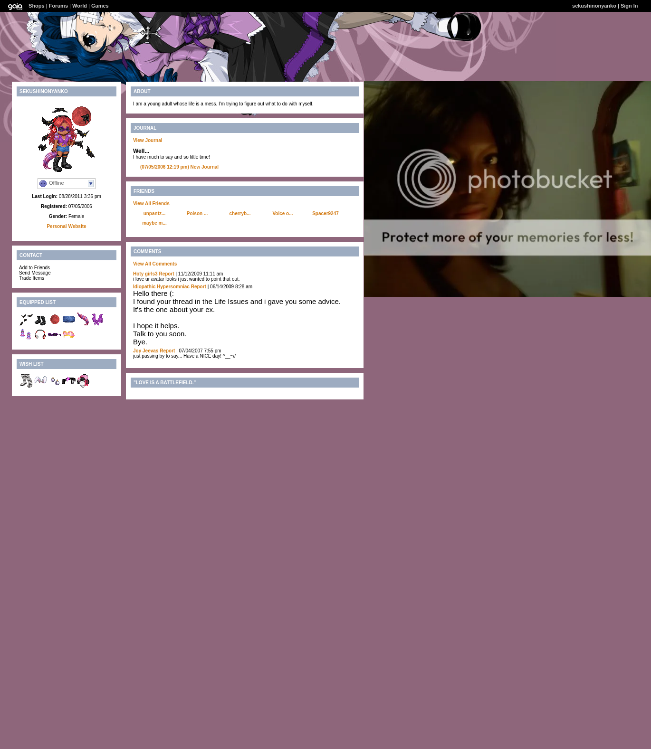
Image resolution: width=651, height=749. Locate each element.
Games (100, 6)
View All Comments (155, 263)
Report (166, 273)
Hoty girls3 (145, 273)
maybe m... (154, 223)
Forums (58, 6)
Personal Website (66, 226)
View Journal (148, 140)
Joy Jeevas (145, 350)
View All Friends (151, 203)
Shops (37, 6)
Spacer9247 (325, 213)
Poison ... (197, 213)
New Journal (179, 167)
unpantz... (155, 213)
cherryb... (239, 213)
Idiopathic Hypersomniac (161, 286)
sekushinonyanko (594, 6)
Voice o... (282, 213)
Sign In (629, 6)
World (79, 6)
